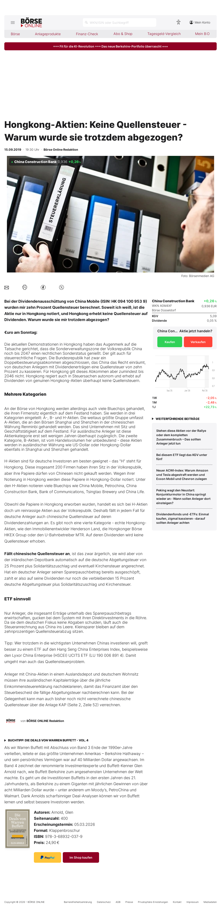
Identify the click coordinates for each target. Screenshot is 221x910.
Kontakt (177, 902)
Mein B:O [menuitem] (202, 34)
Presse (129, 902)
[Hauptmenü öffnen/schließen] (12, 22)
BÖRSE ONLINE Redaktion (45, 721)
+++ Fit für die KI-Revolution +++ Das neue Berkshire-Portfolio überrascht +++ (110, 46)
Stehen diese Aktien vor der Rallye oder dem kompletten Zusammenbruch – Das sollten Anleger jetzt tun (181, 437)
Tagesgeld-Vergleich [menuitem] (164, 34)
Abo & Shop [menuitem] (123, 34)
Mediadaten (210, 902)
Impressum (192, 902)
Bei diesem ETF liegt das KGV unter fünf (181, 457)
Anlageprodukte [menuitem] (48, 34)
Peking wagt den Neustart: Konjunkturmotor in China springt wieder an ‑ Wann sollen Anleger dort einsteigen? (183, 496)
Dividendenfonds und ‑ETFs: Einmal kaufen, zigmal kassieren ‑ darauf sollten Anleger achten (182, 518)
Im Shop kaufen (80, 857)
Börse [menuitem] (15, 34)
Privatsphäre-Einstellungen (153, 902)
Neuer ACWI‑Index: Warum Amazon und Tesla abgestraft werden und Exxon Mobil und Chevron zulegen (182, 474)
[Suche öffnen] (119, 22)
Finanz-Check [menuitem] (87, 34)
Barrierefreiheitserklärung (78, 902)
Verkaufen (198, 342)
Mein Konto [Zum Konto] (199, 22)
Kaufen (170, 342)
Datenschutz (104, 902)
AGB (118, 902)
